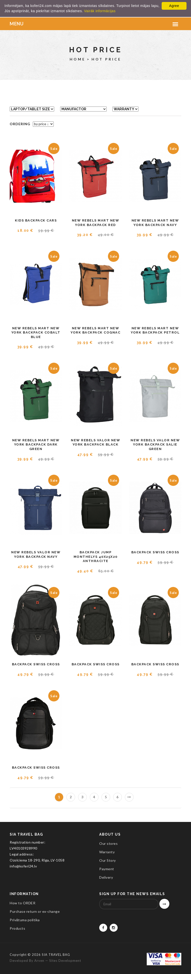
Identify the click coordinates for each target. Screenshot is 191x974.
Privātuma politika (25, 920)
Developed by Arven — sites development (45, 961)
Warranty (107, 852)
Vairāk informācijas (100, 11)
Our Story (107, 860)
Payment (106, 869)
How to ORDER (22, 903)
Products (17, 928)
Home (78, 59)
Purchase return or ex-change (35, 911)
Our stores (108, 843)
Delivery (106, 877)
